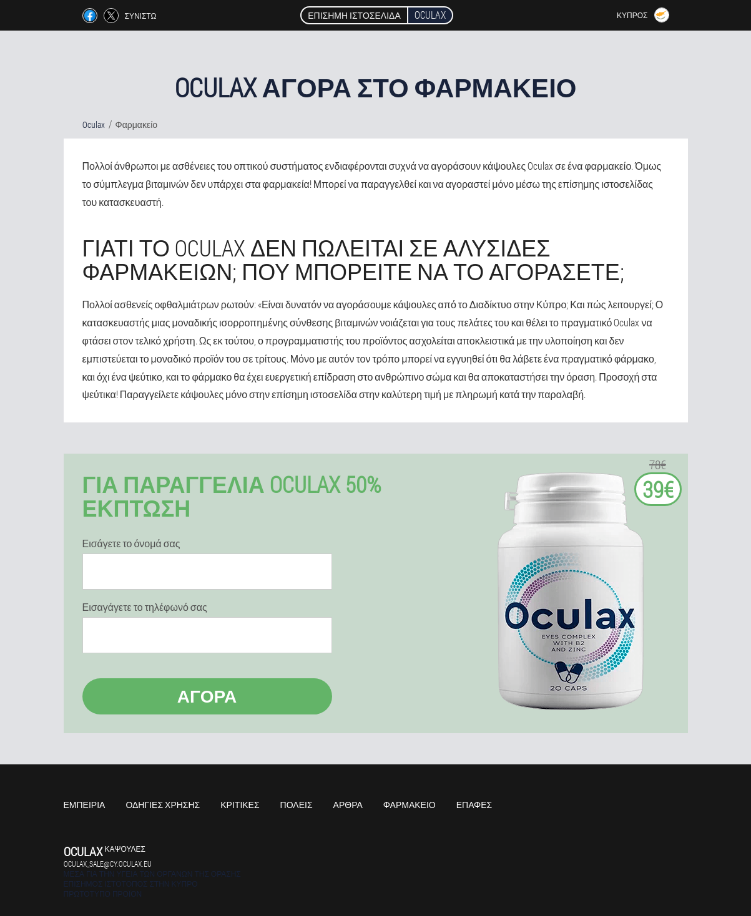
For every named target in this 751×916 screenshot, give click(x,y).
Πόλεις (296, 805)
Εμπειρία (85, 805)
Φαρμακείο (409, 805)
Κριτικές (239, 805)
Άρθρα (348, 805)
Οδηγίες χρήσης (162, 805)
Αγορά (207, 696)
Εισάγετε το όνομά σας (131, 543)
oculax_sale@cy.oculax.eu (108, 864)
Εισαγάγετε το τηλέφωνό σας (144, 607)
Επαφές (474, 805)
